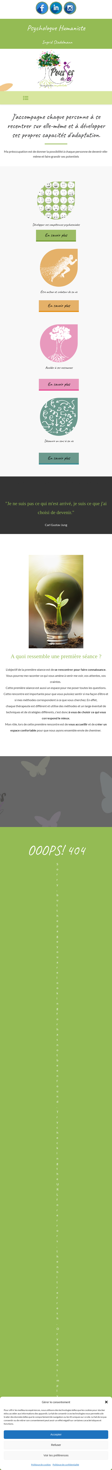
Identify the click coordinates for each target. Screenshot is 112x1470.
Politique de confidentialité (66, 1464)
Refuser (56, 1444)
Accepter (55, 1434)
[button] (106, 1402)
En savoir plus (56, 235)
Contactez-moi (56, 787)
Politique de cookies (41, 1464)
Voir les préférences (56, 1455)
